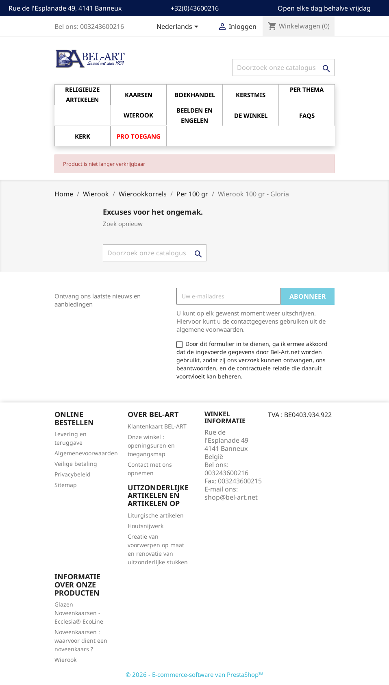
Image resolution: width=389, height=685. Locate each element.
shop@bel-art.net (231, 497)
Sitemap (65, 485)
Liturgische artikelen (156, 515)
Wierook (65, 659)
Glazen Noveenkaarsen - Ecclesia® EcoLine (78, 612)
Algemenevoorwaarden (86, 453)
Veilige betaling (75, 464)
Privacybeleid (72, 474)
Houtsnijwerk (145, 526)
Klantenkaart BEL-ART (157, 426)
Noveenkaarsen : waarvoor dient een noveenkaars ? (80, 640)
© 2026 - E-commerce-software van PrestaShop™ (194, 674)
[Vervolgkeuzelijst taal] (178, 27)
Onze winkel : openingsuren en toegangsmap (151, 445)
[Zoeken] (284, 67)
